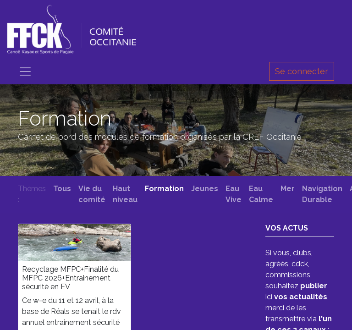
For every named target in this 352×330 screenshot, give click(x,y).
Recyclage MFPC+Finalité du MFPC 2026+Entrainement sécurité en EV (70, 278)
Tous (62, 188)
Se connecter (301, 71)
